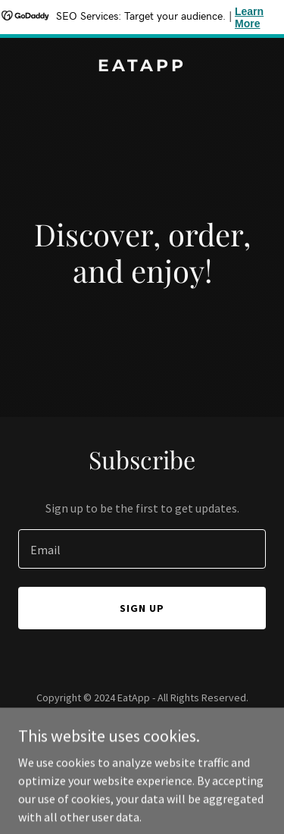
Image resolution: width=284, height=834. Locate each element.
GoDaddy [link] (171, 731)
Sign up (142, 608)
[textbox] (142, 549)
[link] (142, 66)
